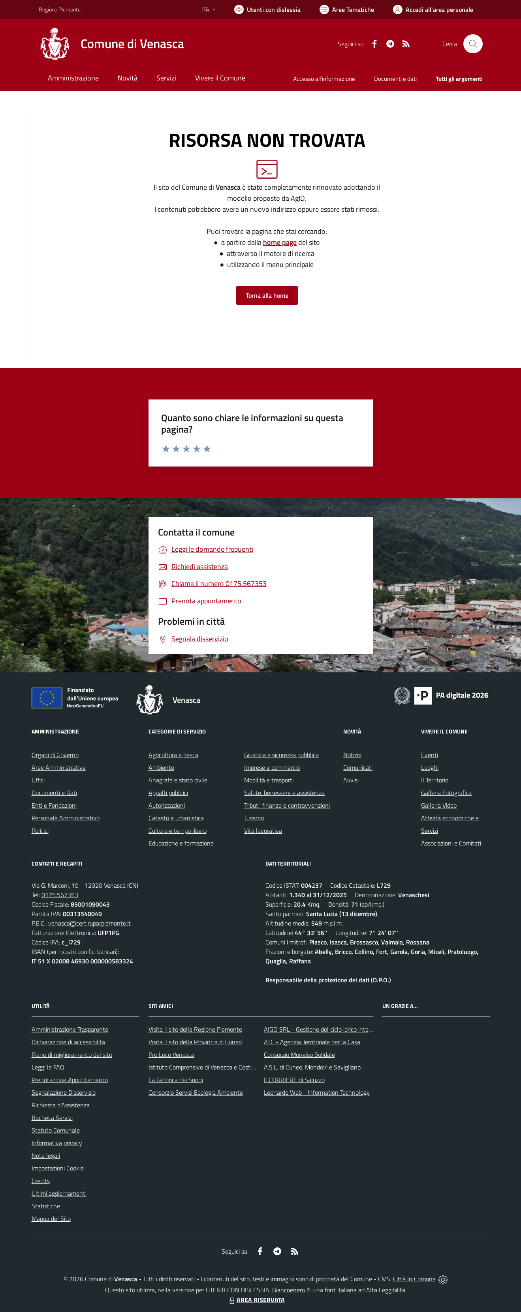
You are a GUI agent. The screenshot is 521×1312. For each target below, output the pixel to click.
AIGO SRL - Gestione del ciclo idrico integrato (323, 1029)
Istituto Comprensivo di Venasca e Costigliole (207, 1067)
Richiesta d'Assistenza (61, 1105)
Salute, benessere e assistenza (284, 792)
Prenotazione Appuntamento (70, 1079)
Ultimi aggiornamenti (59, 1193)
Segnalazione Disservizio (64, 1092)
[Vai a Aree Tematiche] (347, 9)
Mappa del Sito (51, 1218)
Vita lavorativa (263, 830)
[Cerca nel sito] (472, 43)
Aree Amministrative (59, 767)
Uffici (38, 780)
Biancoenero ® (291, 1290)
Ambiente (161, 767)
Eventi (429, 755)
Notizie (352, 755)
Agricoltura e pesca (173, 755)
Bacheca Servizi (52, 1117)
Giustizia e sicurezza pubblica (281, 755)
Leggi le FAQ (48, 1067)
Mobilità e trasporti (268, 780)
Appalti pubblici (168, 792)
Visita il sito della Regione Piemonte (195, 1029)
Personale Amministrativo (66, 818)
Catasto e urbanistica (176, 818)
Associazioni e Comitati (451, 843)
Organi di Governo (55, 755)
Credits (41, 1180)
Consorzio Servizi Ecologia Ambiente (196, 1092)
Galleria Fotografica (446, 792)
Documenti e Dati (54, 792)
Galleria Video (439, 805)
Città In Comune (414, 1279)
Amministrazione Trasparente (70, 1029)
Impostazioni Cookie (58, 1168)
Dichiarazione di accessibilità (68, 1042)
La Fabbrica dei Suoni (176, 1079)
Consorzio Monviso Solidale (299, 1054)
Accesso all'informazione (324, 78)
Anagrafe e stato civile (178, 780)
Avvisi (351, 780)
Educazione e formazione (181, 843)
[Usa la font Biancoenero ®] (267, 9)
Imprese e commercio (272, 767)
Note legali (46, 1155)
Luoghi (429, 767)
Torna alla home (267, 295)
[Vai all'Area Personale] (433, 9)
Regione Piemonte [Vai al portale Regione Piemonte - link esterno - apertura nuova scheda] (60, 9)
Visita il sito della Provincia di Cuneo (195, 1042)
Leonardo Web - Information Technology (317, 1092)
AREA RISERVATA (256, 1300)
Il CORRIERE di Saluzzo (294, 1079)
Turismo (254, 818)
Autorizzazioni (167, 805)
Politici (40, 830)
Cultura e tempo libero (178, 830)
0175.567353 (59, 895)
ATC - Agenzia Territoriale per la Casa (312, 1042)
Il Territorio (434, 780)
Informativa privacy (57, 1143)
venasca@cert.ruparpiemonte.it (89, 923)
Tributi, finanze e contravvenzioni (287, 805)
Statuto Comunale (56, 1130)
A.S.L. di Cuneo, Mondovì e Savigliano (312, 1067)
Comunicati (357, 767)
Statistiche (46, 1206)
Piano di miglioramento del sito (72, 1054)
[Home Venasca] (111, 44)
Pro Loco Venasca (171, 1054)
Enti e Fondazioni (54, 805)
